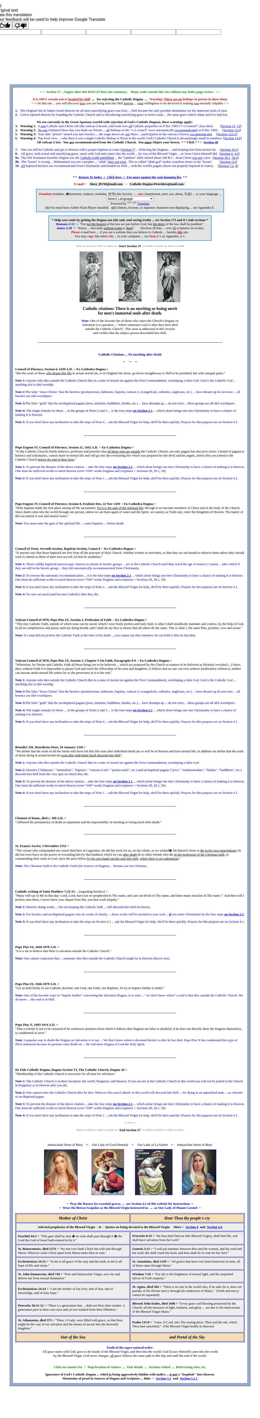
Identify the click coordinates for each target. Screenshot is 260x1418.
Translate (138, 203)
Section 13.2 (231, 130)
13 (238, 126)
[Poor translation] (20, 25)
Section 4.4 (214, 1227)
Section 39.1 (222, 158)
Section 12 (228, 126)
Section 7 (128, 149)
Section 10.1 (229, 149)
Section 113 (228, 162)
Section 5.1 (163, 1378)
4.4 (236, 153)
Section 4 (226, 153)
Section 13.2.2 (226, 134)
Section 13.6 (232, 138)
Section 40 (211, 142)
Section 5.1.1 (189, 1378)
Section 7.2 (226, 166)
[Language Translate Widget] (130, 198)
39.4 (235, 158)
